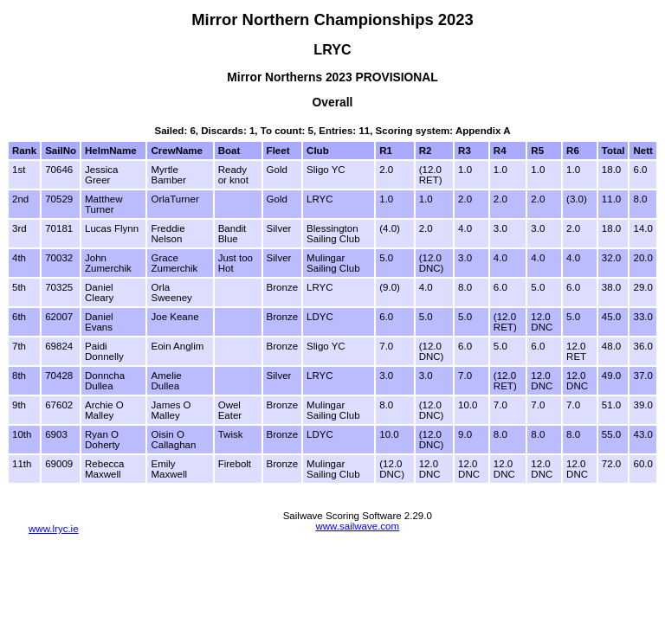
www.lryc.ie (54, 528)
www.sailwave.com (357, 526)
